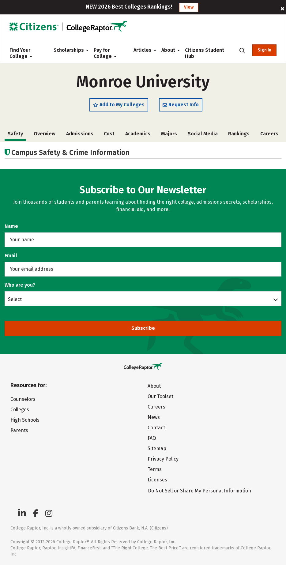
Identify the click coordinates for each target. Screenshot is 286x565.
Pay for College (105, 53)
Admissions (79, 134)
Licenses (157, 480)
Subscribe (143, 328)
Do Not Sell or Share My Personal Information (199, 491)
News (154, 417)
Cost (109, 134)
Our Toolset (160, 396)
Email (11, 255)
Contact (156, 428)
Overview (44, 134)
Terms (155, 469)
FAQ (152, 438)
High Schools (25, 420)
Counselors (23, 399)
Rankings (239, 134)
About (168, 50)
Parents (19, 430)
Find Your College (20, 53)
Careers (269, 134)
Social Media (203, 134)
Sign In (264, 50)
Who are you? (20, 285)
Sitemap (157, 448)
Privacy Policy (163, 459)
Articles (143, 50)
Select (15, 299)
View (189, 7)
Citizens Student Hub (204, 53)
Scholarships (69, 50)
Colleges (19, 409)
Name (11, 226)
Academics (137, 134)
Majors (169, 134)
